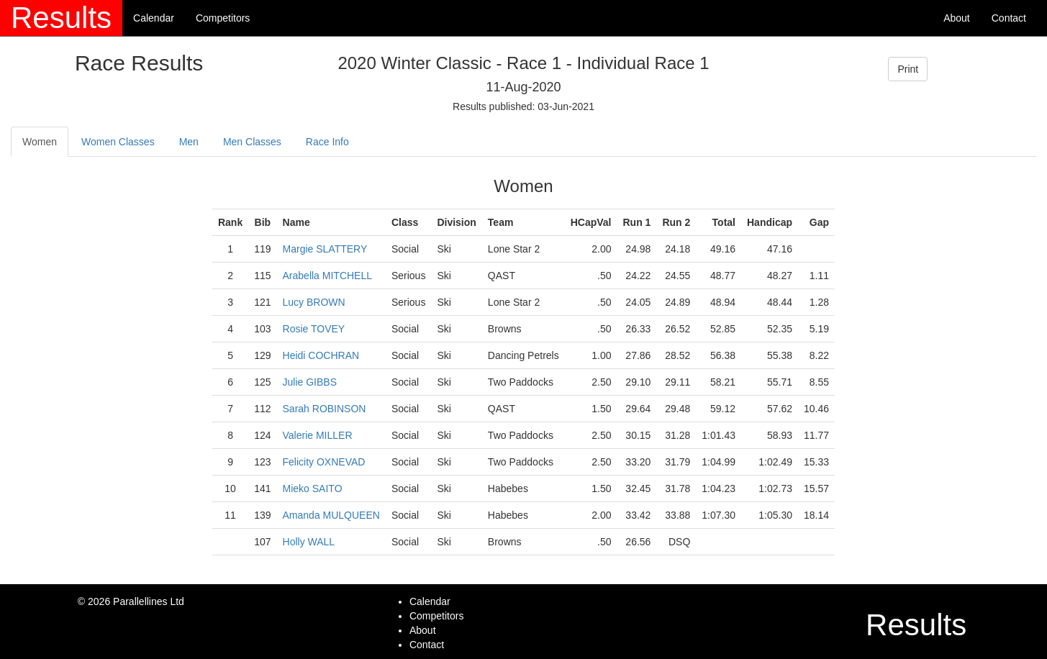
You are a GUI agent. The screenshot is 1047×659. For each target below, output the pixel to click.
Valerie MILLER (318, 435)
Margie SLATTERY (325, 249)
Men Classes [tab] (252, 141)
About (956, 18)
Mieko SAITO (313, 488)
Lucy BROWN (314, 302)
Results (61, 18)
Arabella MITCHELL (328, 275)
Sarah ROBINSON (324, 408)
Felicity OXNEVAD (324, 462)
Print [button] (907, 69)
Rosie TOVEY (314, 329)
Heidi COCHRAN (321, 355)
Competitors (223, 18)
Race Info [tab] (327, 141)
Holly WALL (309, 541)
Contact (1009, 18)
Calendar (153, 18)
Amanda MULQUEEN (331, 515)
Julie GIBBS (310, 382)
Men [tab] (189, 141)
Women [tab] (39, 141)
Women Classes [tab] (118, 141)
